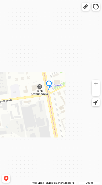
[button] (86, 7)
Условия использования (60, 182)
